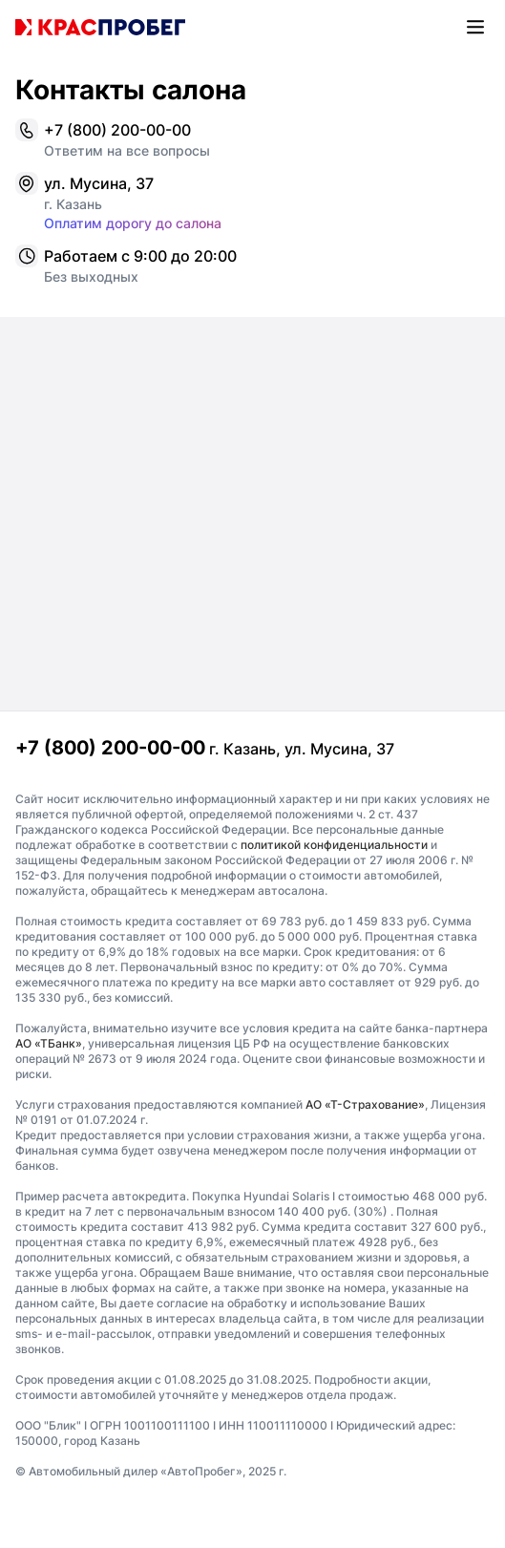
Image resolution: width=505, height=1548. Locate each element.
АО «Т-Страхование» (365, 1104)
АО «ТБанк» (48, 1043)
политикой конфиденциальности (334, 845)
